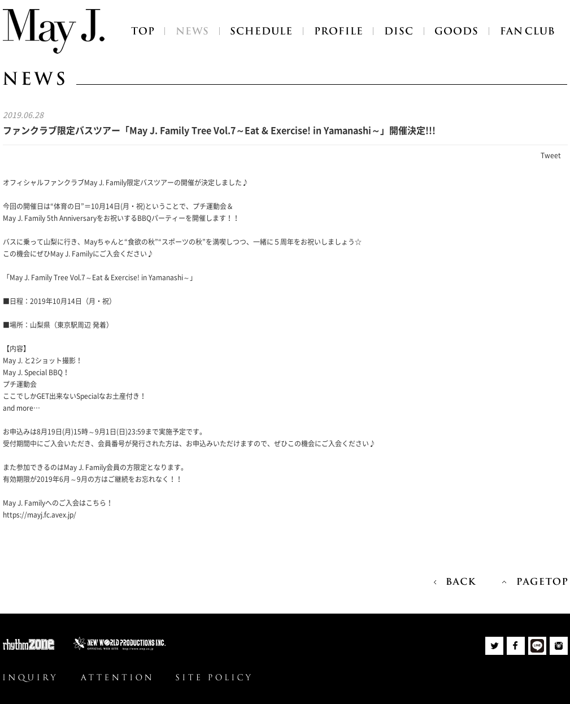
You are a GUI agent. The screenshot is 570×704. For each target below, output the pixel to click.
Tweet (551, 155)
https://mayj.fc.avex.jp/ (39, 515)
